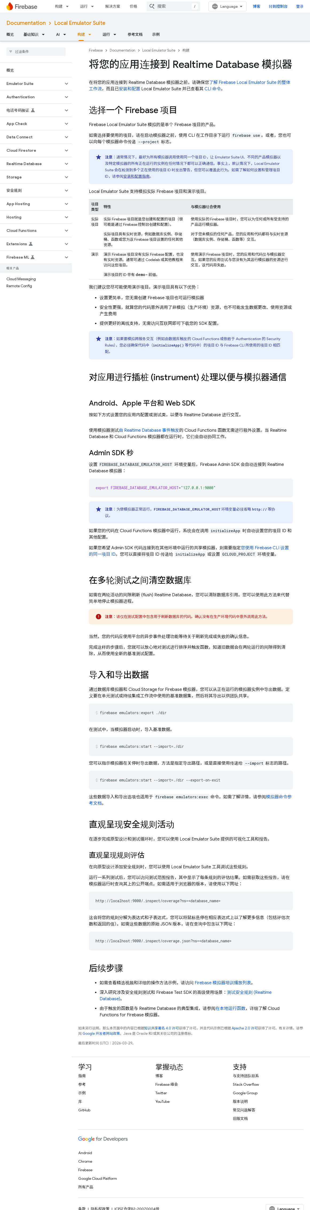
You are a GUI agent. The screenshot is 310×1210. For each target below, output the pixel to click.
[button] (31, 83)
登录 (300, 6)
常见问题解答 (244, 1110)
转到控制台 (278, 6)
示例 (156, 34)
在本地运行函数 (230, 1008)
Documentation (26, 23)
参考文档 (135, 34)
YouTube (162, 1101)
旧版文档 (240, 1118)
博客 (256, 6)
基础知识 (30, 34)
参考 (82, 1084)
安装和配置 (129, 89)
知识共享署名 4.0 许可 (161, 1028)
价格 (133, 6)
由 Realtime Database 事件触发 (149, 430)
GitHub (84, 1110)
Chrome (85, 1161)
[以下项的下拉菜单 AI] (66, 34)
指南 (82, 1075)
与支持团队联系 (246, 1075)
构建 (58, 6)
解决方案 (112, 6)
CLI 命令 (213, 89)
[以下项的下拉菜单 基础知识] (44, 34)
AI (58, 34)
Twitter (161, 1093)
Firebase (96, 50)
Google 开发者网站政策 (101, 1033)
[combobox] (173, 6)
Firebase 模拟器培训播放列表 (223, 983)
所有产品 (85, 1187)
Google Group (245, 1093)
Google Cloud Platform (97, 1178)
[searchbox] (35, 51)
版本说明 (240, 1101)
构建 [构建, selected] (81, 34)
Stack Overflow (246, 1084)
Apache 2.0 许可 (245, 1028)
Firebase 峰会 (166, 1084)
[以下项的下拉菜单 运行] (94, 6)
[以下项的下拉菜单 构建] (68, 6)
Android (85, 1152)
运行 (84, 6)
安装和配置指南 (136, 176)
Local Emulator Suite (79, 23)
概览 (10, 34)
